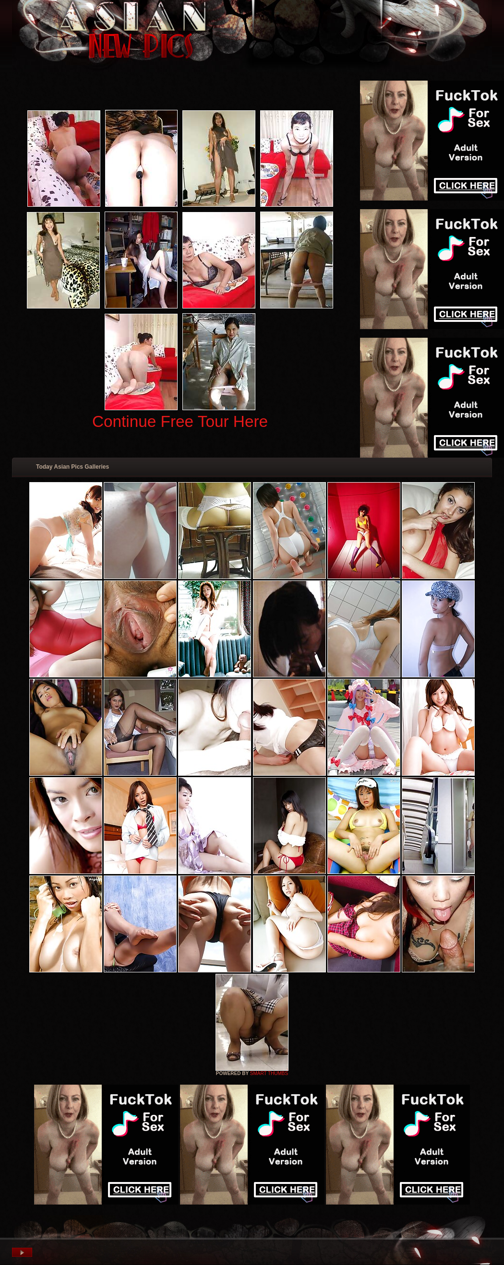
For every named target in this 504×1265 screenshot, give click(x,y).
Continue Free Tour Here (180, 421)
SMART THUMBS (269, 1073)
